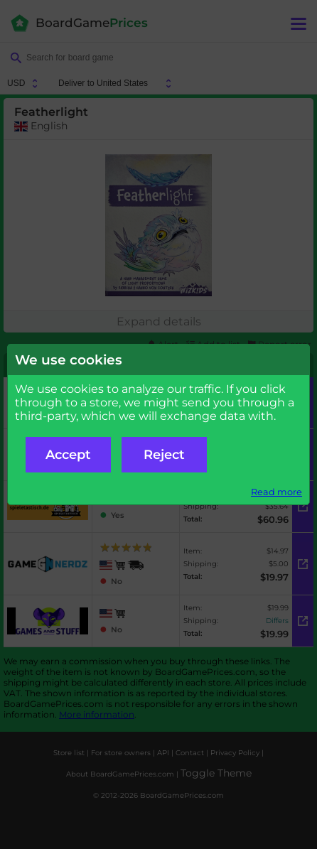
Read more (276, 492)
